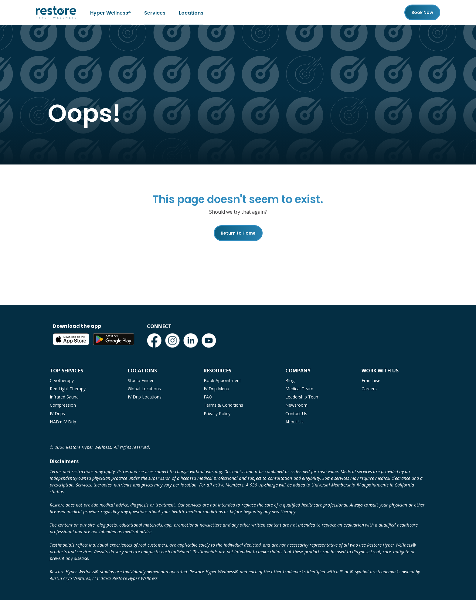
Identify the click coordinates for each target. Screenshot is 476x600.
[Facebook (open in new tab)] (154, 340)
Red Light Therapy (68, 389)
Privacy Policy (217, 413)
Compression (63, 405)
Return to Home (238, 233)
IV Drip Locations (145, 397)
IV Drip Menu (216, 389)
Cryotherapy (62, 380)
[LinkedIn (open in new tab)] (190, 340)
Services (154, 12)
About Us (294, 422)
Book (422, 12)
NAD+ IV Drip (63, 422)
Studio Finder (141, 380)
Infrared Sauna (64, 397)
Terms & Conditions (223, 405)
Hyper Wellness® (110, 12)
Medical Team (299, 389)
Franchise (371, 380)
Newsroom (296, 405)
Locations (191, 12)
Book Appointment (222, 380)
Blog (289, 380)
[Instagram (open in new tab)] (172, 340)
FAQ (208, 397)
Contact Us (296, 413)
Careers (369, 389)
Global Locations (144, 389)
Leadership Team (302, 397)
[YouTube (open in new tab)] (209, 340)
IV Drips (57, 413)
